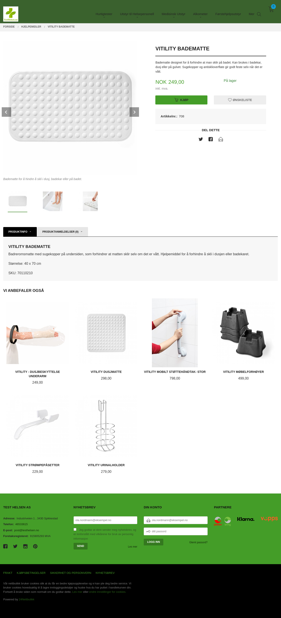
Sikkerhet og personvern (70, 572)
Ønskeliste (240, 99)
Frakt (7, 572)
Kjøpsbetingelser (31, 572)
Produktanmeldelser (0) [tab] (60, 231)
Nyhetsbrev (105, 572)
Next (134, 112)
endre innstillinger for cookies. (107, 591)
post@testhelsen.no (26, 530)
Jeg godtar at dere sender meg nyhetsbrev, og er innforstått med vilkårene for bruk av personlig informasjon (105, 534)
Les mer (132, 546)
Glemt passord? (198, 542)
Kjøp (181, 99)
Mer (251, 11)
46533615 (21, 524)
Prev (6, 112)
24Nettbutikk (26, 599)
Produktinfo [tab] (17, 231)
